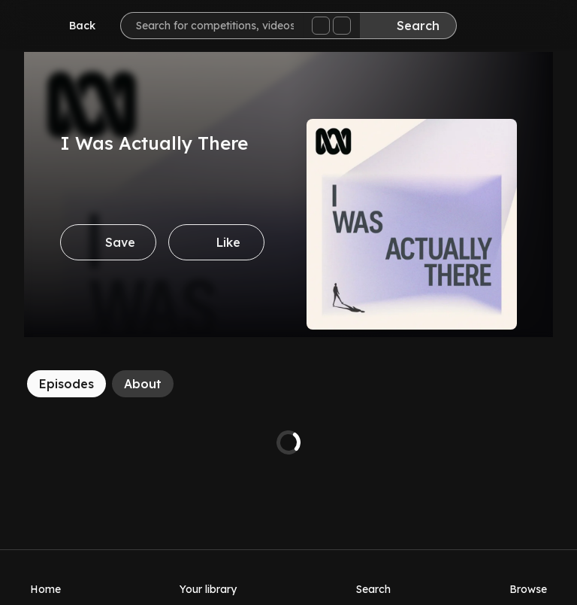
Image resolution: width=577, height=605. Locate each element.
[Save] (108, 242)
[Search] (408, 26)
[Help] (535, 27)
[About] (143, 383)
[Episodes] (66, 383)
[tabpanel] (288, 442)
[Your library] (208, 577)
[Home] (45, 577)
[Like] (216, 242)
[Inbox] (490, 27)
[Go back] (72, 25)
